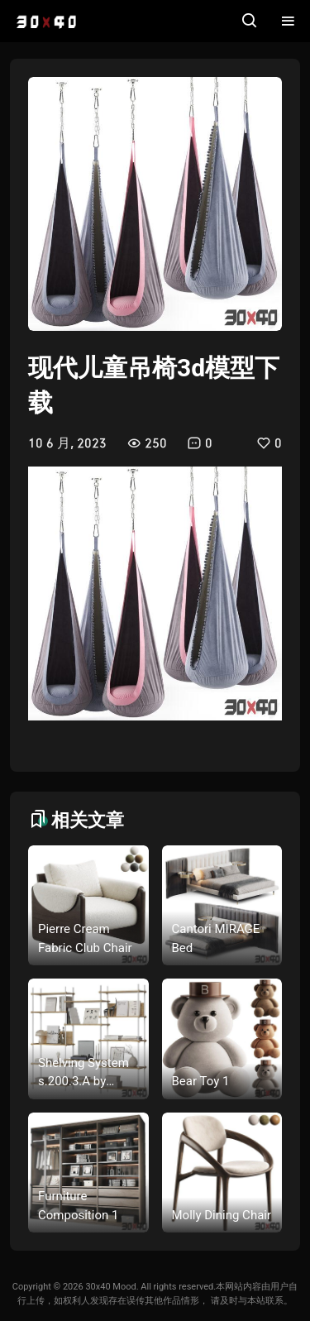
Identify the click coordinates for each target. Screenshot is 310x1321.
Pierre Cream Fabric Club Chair (85, 938)
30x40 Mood (110, 1286)
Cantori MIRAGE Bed (216, 938)
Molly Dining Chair (222, 1215)
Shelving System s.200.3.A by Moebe (83, 1073)
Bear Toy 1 (201, 1081)
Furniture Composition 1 (78, 1206)
